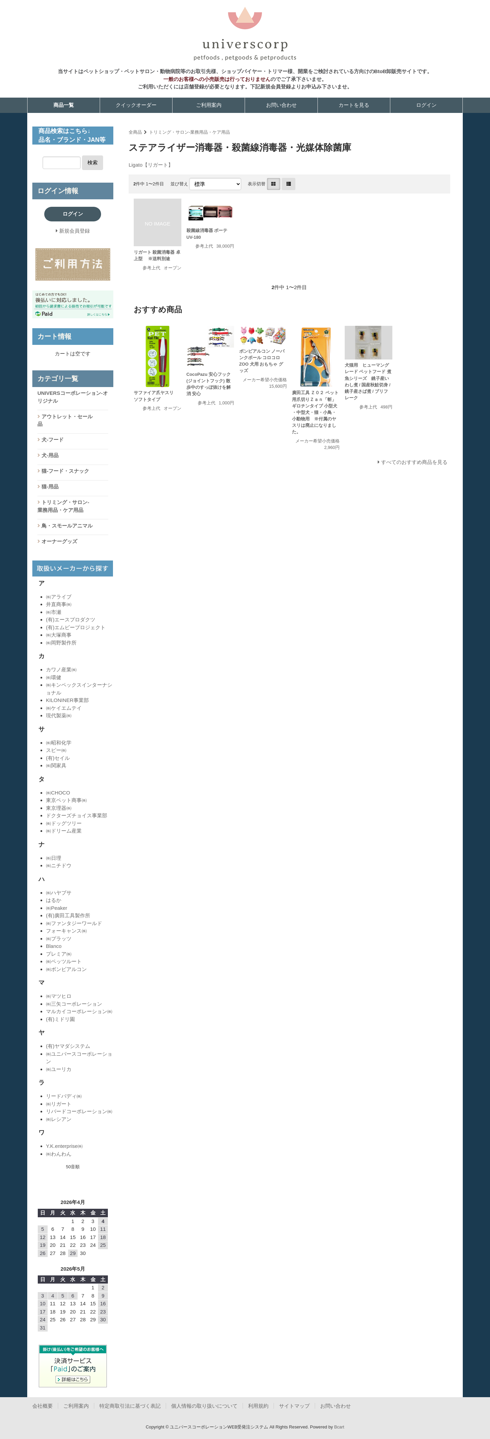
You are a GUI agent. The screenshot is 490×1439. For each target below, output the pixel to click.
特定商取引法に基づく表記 (130, 1406)
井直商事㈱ (58, 604)
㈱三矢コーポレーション (74, 1004)
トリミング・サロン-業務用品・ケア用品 (189, 132)
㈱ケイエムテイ (64, 708)
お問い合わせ (281, 105)
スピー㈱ (56, 750)
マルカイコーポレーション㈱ (79, 1011)
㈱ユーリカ (58, 1069)
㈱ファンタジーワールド (74, 923)
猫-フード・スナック (64, 471)
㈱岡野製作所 (61, 643)
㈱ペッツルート (64, 961)
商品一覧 (63, 105)
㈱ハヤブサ (58, 893)
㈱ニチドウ (58, 865)
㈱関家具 (56, 765)
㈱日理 (53, 858)
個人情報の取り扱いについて (204, 1406)
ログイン (426, 105)
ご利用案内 (209, 105)
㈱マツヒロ (58, 996)
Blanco (54, 946)
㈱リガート (58, 1104)
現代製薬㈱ (58, 715)
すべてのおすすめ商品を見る (414, 462)
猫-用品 (49, 486)
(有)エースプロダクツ (70, 619)
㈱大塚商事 (58, 635)
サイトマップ (294, 1406)
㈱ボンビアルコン (66, 969)
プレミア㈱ (58, 954)
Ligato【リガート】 (151, 165)
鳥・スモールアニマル (66, 526)
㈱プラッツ (58, 938)
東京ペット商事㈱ (66, 800)
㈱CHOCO (58, 793)
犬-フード (52, 439)
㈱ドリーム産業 (64, 831)
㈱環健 (53, 677)
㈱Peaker (56, 908)
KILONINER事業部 (67, 700)
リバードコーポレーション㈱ (79, 1111)
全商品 (135, 132)
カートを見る (354, 105)
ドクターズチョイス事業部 (76, 815)
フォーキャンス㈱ (66, 931)
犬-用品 (49, 455)
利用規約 (258, 1406)
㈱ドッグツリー (64, 823)
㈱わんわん (58, 1154)
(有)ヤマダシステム (68, 1046)
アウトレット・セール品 (65, 420)
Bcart (339, 1426)
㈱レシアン (58, 1119)
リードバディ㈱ (64, 1096)
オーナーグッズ (58, 541)
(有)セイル (58, 758)
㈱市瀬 (53, 612)
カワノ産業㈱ (61, 669)
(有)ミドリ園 (60, 1019)
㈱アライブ (58, 597)
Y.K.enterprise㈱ (64, 1146)
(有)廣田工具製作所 (68, 915)
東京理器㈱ (58, 808)
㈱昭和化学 (58, 743)
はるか (53, 900)
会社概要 (42, 1406)
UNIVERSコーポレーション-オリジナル (72, 397)
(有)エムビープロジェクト (75, 627)
